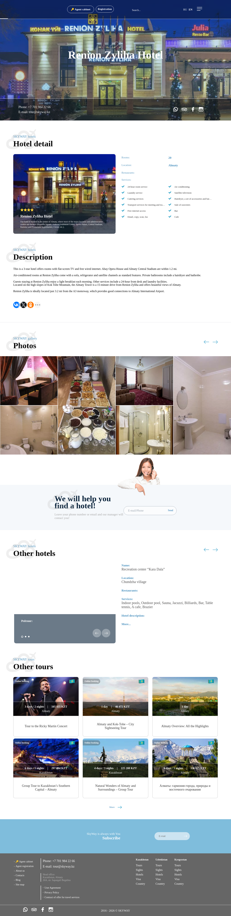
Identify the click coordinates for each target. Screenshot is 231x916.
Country (140, 883)
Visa (138, 879)
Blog (18, 880)
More (115, 807)
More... (126, 624)
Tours (139, 865)
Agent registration (24, 866)
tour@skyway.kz (39, 112)
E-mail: (24, 112)
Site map (20, 884)
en (190, 9)
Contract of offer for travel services (62, 897)
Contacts (20, 875)
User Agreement (53, 887)
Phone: (23, 107)
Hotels (139, 874)
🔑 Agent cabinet (80, 9)
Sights (139, 869)
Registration (105, 9)
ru (185, 9)
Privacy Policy (52, 892)
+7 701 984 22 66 (39, 107)
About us (20, 870)
